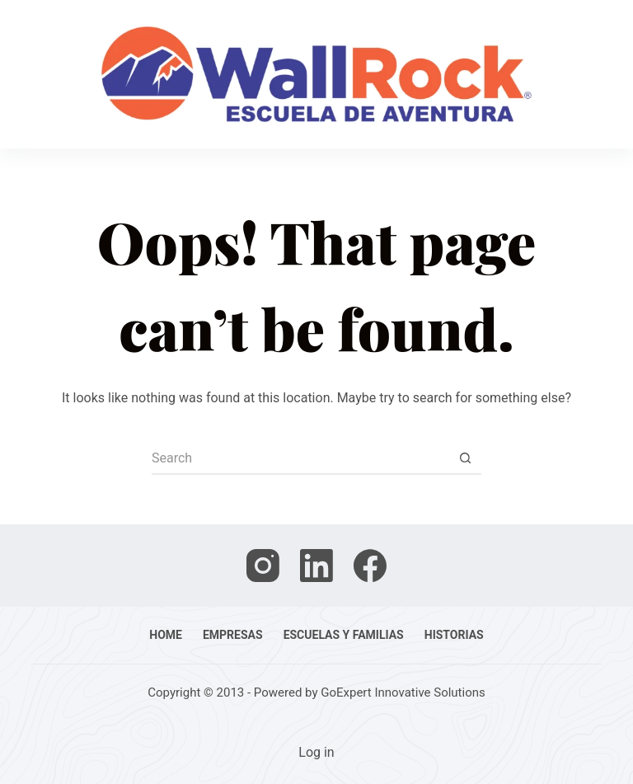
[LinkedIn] (316, 565)
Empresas (233, 634)
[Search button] (464, 458)
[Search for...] (300, 458)
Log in (316, 752)
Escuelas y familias (344, 634)
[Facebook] (370, 565)
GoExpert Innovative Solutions (403, 692)
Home (165, 634)
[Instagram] (262, 565)
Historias (454, 634)
